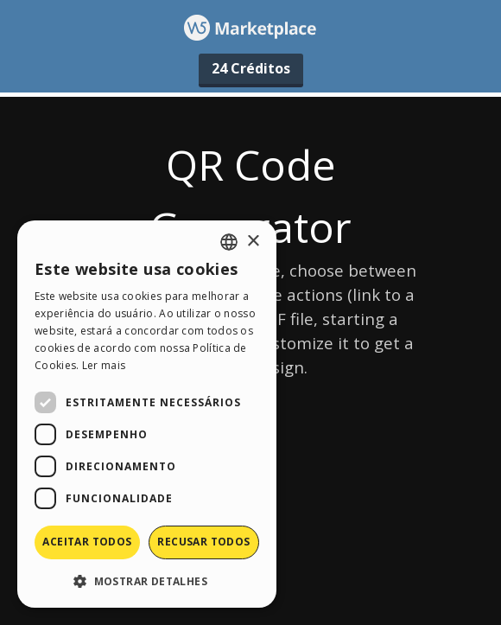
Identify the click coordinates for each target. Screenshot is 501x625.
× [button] (252, 241)
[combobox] (229, 242)
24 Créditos (251, 68)
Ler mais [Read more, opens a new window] (103, 365)
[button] (147, 580)
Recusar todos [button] (203, 541)
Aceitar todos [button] (86, 541)
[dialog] (146, 414)
